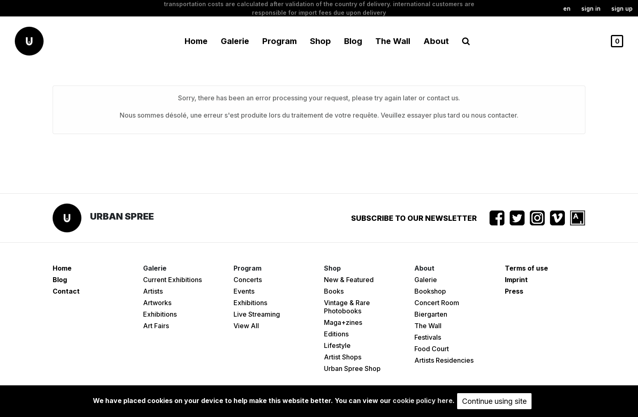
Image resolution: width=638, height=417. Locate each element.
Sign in (591, 8)
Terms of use (526, 268)
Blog (353, 41)
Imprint (516, 280)
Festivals (427, 337)
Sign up (622, 8)
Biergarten (430, 314)
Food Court (431, 349)
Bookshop (430, 291)
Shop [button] (320, 41)
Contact (66, 291)
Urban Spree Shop (352, 368)
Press (514, 291)
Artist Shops (342, 357)
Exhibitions (160, 314)
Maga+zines (343, 322)
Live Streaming (256, 314)
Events (243, 291)
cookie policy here (423, 400)
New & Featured (349, 280)
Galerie (425, 280)
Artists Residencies (444, 360)
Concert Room (436, 303)
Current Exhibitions (172, 280)
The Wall (392, 41)
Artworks (157, 303)
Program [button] (279, 41)
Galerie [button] (235, 41)
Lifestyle (337, 345)
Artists (153, 291)
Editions (336, 334)
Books (334, 291)
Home (196, 41)
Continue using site (494, 401)
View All (246, 326)
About (436, 41)
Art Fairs (156, 326)
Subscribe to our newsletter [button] (414, 218)
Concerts (247, 280)
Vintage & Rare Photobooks (347, 307)
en (567, 8)
